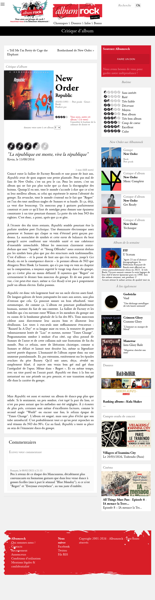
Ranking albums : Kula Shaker (122, 402)
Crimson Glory (133, 318)
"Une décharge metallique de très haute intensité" (136, 305)
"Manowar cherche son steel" (134, 351)
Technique (129, 228)
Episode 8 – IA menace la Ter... (122, 508)
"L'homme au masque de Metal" (135, 328)
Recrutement (19, 551)
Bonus (98, 23)
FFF (125, 250)
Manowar (129, 341)
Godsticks (129, 294)
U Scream (129, 255)
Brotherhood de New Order (74, 51)
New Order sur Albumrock (126, 142)
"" (126, 272)
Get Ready (129, 205)
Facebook (64, 547)
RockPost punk (128, 160)
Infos (87, 23)
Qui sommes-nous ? (23, 543)
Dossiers (76, 23)
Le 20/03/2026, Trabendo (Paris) (123, 457)
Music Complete (133, 181)
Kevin (11, 160)
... (104, 406)
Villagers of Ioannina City (119, 453)
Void (126, 298)
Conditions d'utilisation (26, 559)
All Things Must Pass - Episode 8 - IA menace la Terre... (125, 502)
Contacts (16, 547)
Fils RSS (63, 555)
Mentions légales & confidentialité (23, 565)
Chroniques (60, 23)
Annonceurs (18, 555)
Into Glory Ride (133, 345)
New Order (67, 83)
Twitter (62, 551)
